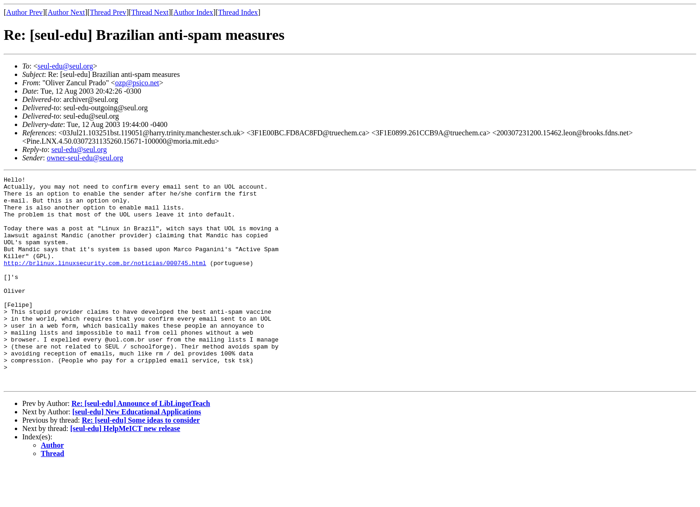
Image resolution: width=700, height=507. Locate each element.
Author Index (193, 12)
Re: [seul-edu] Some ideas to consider (141, 462)
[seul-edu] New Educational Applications (136, 453)
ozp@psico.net (137, 83)
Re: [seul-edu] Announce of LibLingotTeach (140, 445)
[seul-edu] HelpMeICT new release (125, 470)
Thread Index (238, 12)
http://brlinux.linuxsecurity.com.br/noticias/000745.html (105, 281)
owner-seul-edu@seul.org (85, 158)
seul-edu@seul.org (65, 66)
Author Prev (24, 12)
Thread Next (149, 12)
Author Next (66, 12)
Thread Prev (108, 12)
